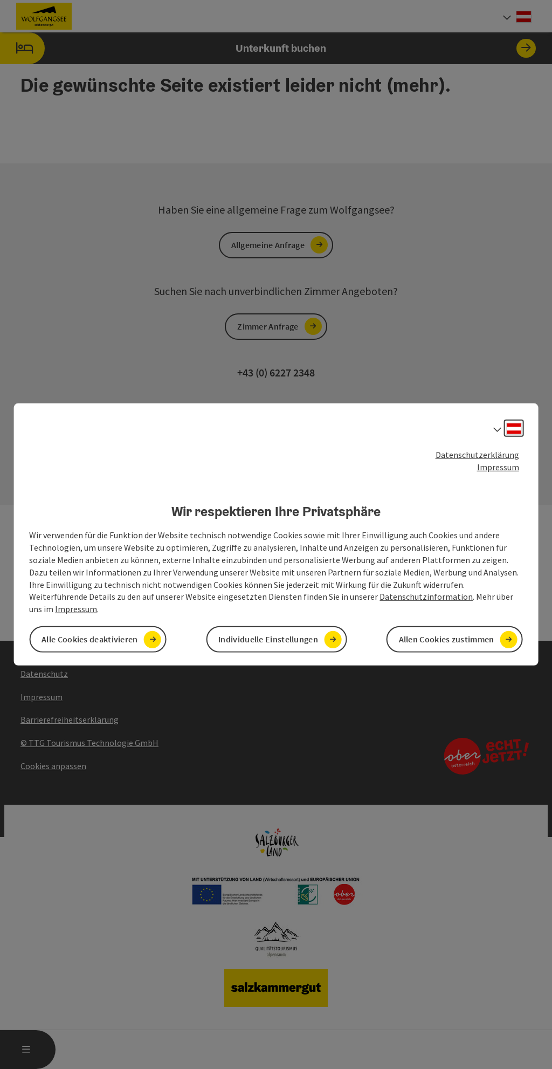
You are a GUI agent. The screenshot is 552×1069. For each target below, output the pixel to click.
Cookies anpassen (53, 765)
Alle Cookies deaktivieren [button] (90, 639)
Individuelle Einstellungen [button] (268, 639)
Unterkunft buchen (268, 48)
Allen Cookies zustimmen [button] (446, 639)
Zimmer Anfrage (267, 326)
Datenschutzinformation (426, 596)
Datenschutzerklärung (477, 454)
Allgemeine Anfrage (268, 244)
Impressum (498, 467)
